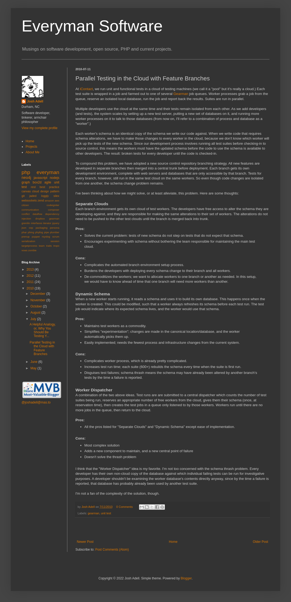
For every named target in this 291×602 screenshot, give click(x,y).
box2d (37, 182)
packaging (41, 227)
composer (53, 209)
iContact (86, 89)
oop (31, 227)
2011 (31, 282)
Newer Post (85, 542)
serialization (28, 241)
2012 (31, 276)
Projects (31, 146)
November (38, 300)
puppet (36, 236)
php (26, 172)
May (33, 368)
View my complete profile (39, 128)
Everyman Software (92, 26)
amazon (49, 200)
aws (57, 200)
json (24, 227)
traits (49, 245)
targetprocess (29, 245)
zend (41, 200)
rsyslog (46, 236)
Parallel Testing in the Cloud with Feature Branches (42, 348)
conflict (26, 214)
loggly (45, 195)
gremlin (26, 223)
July (33, 319)
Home (173, 542)
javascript (40, 178)
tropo (56, 245)
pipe (46, 232)
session (54, 241)
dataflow (37, 214)
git (23, 195)
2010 (31, 288)
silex (56, 195)
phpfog (39, 232)
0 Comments (124, 506)
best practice (49, 187)
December (38, 294)
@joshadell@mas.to (36, 402)
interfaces (36, 223)
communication (30, 209)
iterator (47, 223)
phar (24, 232)
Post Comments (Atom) (112, 549)
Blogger (186, 578)
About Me (32, 152)
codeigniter (53, 205)
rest (33, 187)
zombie (32, 250)
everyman (48, 172)
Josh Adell (88, 506)
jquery (55, 223)
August (35, 312)
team (41, 245)
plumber (54, 232)
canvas (26, 191)
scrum (55, 236)
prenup (26, 236)
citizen (25, 205)
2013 (31, 269)
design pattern (49, 191)
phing (31, 232)
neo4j (26, 177)
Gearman (181, 94)
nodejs (54, 178)
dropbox (40, 218)
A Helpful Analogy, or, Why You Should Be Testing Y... (43, 330)
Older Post (260, 542)
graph (26, 182)
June (34, 362)
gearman (93, 513)
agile (47, 182)
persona (54, 227)
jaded (32, 195)
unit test (106, 513)
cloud (35, 191)
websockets (29, 200)
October (36, 306)
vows (24, 250)
